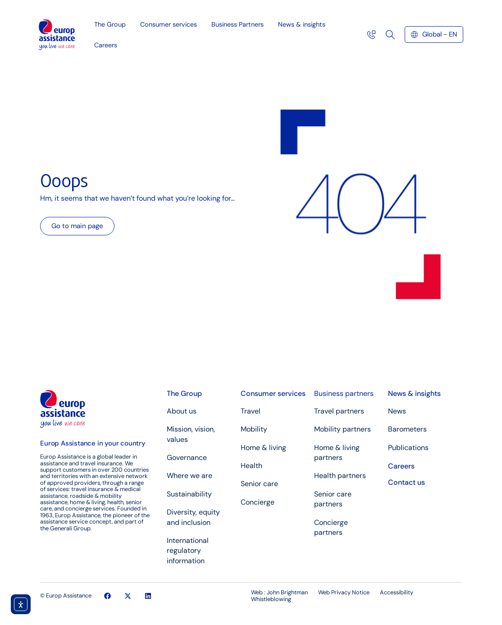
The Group (112, 24)
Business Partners (239, 24)
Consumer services (170, 24)
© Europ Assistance (65, 595)
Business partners (344, 393)
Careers (105, 45)
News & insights (304, 24)
